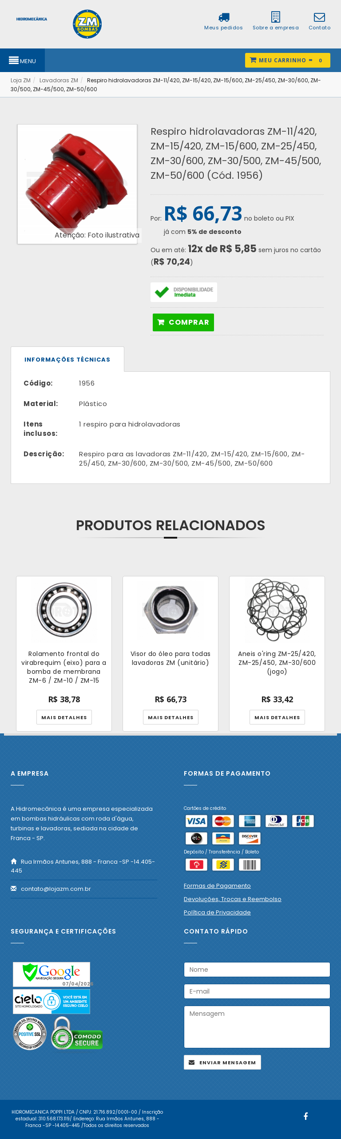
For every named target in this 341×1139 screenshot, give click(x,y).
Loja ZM (21, 80)
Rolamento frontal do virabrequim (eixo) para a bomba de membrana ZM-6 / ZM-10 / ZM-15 (64, 667)
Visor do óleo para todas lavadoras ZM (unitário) (171, 658)
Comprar (189, 322)
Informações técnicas (67, 359)
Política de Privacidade (217, 912)
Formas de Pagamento (217, 885)
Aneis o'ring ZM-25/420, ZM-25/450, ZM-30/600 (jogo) (277, 662)
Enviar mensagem (227, 1062)
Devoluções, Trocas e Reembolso (233, 899)
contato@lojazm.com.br (56, 889)
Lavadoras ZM (59, 80)
